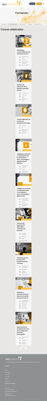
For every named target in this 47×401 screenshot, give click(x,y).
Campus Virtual (38, 24)
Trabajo (6, 379)
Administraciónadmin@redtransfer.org (10, 394)
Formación (4, 24)
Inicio (6, 370)
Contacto (7, 381)
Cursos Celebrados (13, 24)
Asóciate (32, 3)
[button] (44, 4)
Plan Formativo (22, 24)
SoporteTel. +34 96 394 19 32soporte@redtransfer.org (11, 389)
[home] (12, 3)
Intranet (39, 3)
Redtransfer (8, 372)
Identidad (30, 24)
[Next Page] (23, 348)
